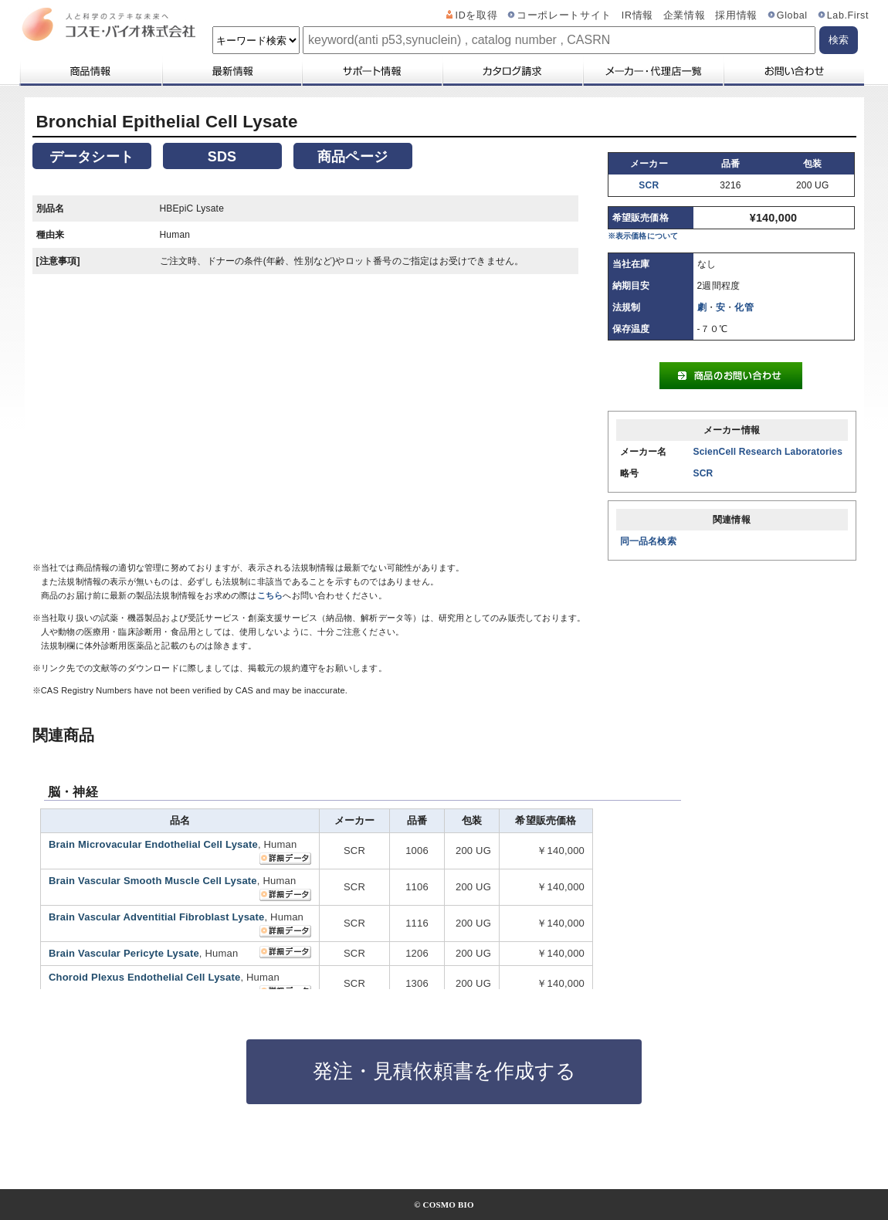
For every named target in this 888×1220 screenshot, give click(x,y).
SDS (222, 156)
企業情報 (684, 15)
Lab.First (848, 15)
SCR (649, 185)
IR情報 (637, 15)
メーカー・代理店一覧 (652, 71)
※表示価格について (643, 236)
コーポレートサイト (564, 15)
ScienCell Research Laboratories (768, 451)
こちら (270, 595)
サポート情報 (371, 71)
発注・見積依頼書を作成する (444, 1071)
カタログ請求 (512, 71)
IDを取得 (477, 15)
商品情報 (90, 71)
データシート (91, 156)
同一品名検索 (648, 541)
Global (792, 15)
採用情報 (736, 15)
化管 (743, 307)
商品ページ (352, 156)
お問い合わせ (793, 71)
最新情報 (231, 71)
